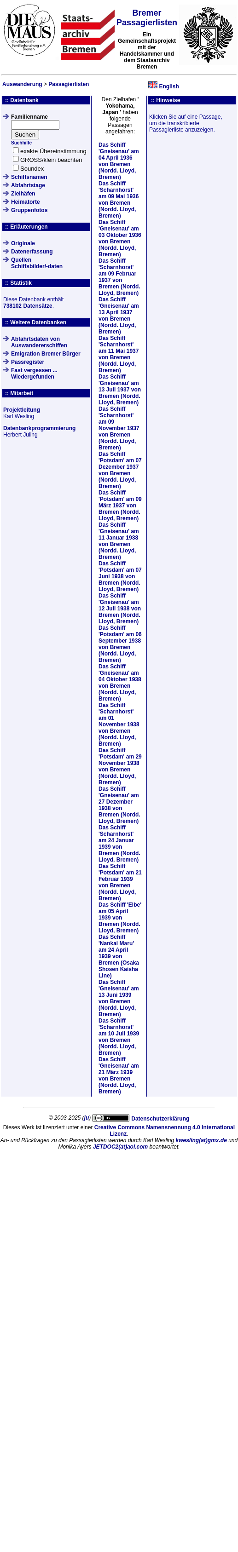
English (169, 86)
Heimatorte (25, 202)
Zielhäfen (23, 193)
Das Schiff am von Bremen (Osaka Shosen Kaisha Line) (119, 956)
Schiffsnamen (29, 177)
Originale (23, 243)
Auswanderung (22, 84)
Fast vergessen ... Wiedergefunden (34, 373)
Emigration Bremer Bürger (46, 354)
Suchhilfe (21, 142)
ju (86, 1118)
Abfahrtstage (28, 185)
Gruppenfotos (29, 210)
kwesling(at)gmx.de (200, 1140)
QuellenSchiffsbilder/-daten (37, 263)
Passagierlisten (68, 84)
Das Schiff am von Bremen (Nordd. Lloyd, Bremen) (119, 161)
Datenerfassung (32, 251)
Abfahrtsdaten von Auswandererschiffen (39, 342)
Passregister (27, 362)
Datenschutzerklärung (160, 1118)
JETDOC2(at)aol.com (120, 1147)
